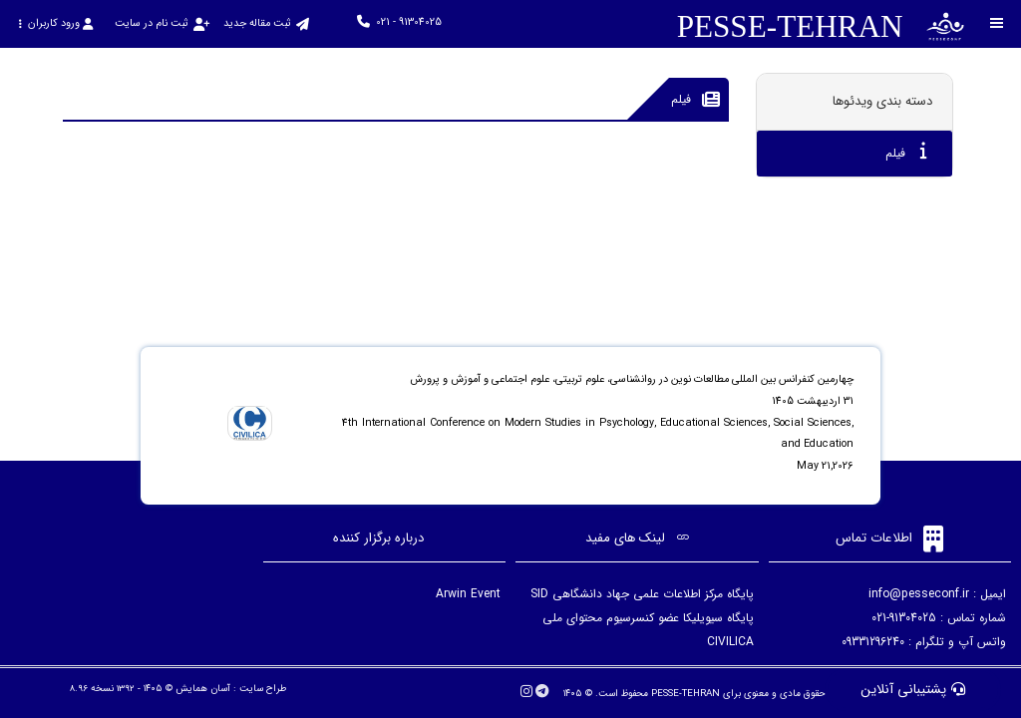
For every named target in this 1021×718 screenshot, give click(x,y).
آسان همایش (202, 688)
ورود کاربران (55, 23)
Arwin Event (468, 593)
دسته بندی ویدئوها (882, 101)
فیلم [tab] (906, 152)
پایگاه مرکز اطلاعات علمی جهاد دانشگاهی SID (642, 593)
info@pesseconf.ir (918, 593)
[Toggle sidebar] (997, 23)
